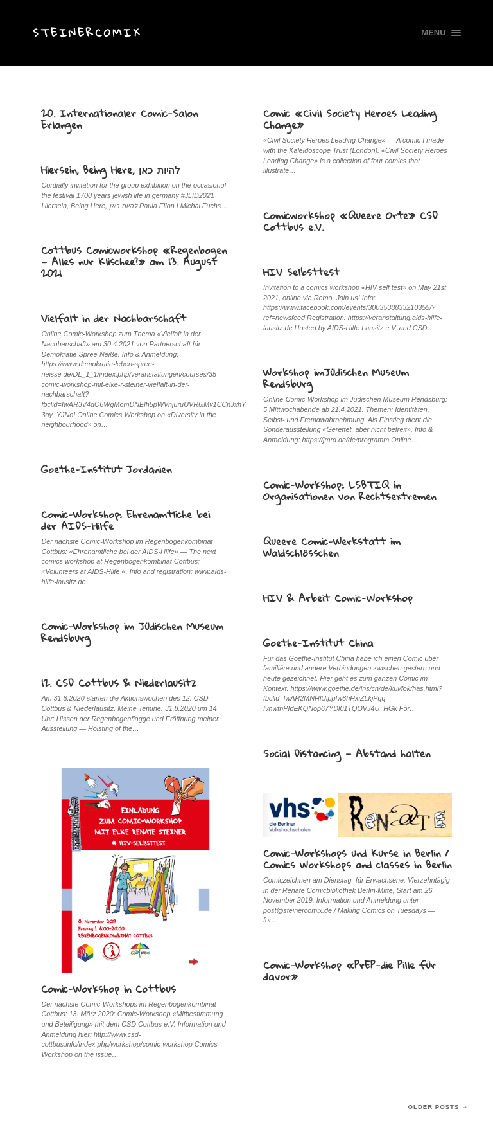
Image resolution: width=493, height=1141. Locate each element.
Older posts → (438, 1106)
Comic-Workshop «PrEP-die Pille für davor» (349, 970)
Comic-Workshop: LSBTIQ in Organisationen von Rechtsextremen (349, 490)
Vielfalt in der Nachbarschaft (113, 318)
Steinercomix (87, 32)
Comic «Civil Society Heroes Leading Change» (350, 118)
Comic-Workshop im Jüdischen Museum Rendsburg (132, 631)
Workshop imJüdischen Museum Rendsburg (336, 378)
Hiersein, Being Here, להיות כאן (110, 169)
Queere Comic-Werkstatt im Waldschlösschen (332, 547)
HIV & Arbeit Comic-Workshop (338, 597)
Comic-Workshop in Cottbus (108, 988)
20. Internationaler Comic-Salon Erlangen (119, 118)
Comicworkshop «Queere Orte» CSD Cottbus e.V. (350, 221)
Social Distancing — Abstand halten (346, 753)
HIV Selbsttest (301, 272)
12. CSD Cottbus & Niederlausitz (118, 682)
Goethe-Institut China (318, 642)
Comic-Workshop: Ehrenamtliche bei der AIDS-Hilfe (125, 520)
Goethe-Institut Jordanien (106, 469)
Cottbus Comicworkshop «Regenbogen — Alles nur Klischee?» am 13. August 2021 (134, 261)
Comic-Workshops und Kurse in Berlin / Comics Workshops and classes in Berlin (357, 858)
